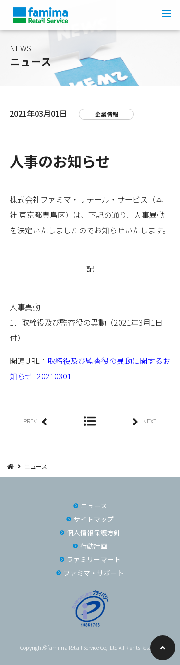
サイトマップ (93, 519)
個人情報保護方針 (93, 532)
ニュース (35, 466)
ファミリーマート (93, 559)
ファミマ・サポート (93, 573)
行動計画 (93, 546)
